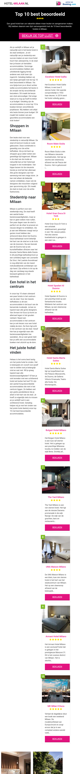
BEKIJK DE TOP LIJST (40, 36)
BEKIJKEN (57, 104)
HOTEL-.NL (16, 3)
